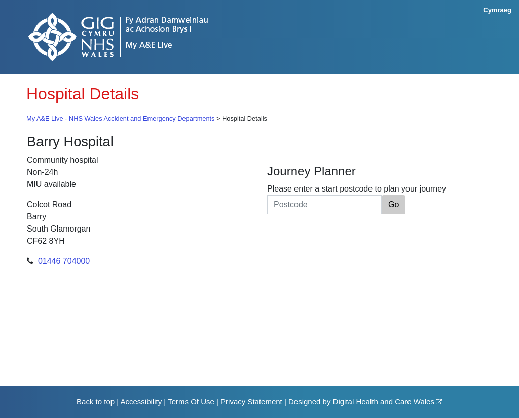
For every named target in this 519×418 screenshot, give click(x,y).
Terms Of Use (191, 401)
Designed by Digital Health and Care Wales (361, 401)
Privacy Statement (251, 401)
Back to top (96, 401)
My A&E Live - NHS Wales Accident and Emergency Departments (120, 118)
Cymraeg (497, 10)
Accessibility (141, 401)
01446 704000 (64, 261)
